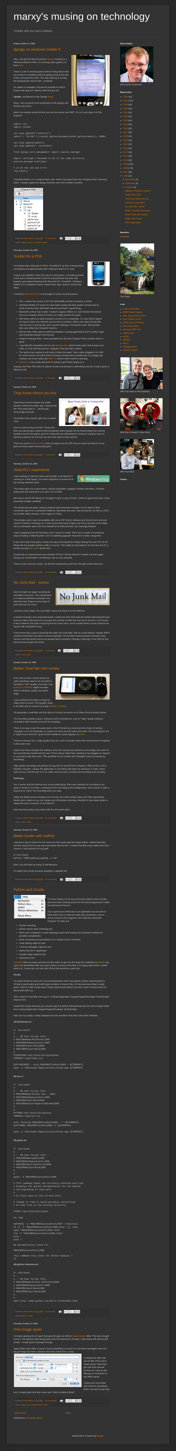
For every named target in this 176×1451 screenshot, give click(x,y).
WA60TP (127, 340)
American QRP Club (132, 329)
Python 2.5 (24, 362)
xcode (30, 1316)
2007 (125, 172)
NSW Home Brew (131, 326)
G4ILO (126, 343)
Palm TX (52, 358)
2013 (125, 148)
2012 (125, 152)
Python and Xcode (29, 889)
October (130, 187)
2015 (125, 140)
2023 (125, 108)
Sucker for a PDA (28, 256)
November (131, 183)
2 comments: (50, 378)
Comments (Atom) (34, 1418)
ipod (23, 822)
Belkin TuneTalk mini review (36, 668)
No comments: (51, 572)
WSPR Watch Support (133, 312)
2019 (125, 124)
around (42, 443)
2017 (125, 132)
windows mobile (40, 242)
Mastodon (124, 236)
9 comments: (50, 1311)
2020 (125, 120)
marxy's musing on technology (82, 16)
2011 (125, 156)
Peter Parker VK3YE (132, 319)
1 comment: (50, 650)
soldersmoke (128, 333)
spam (28, 655)
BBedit (101, 962)
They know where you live (35, 393)
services (34, 443)
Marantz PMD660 (24, 687)
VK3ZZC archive (130, 350)
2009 (125, 164)
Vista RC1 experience (31, 470)
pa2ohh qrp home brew (133, 322)
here (21, 65)
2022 (125, 112)
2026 (125, 97)
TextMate (18, 962)
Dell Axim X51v (32, 294)
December (131, 179)
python (30, 242)
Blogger (100, 1436)
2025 (125, 100)
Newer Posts (20, 1413)
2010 (125, 160)
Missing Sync (61, 345)
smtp (23, 655)
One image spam (28, 1329)
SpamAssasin (79, 1336)
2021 (125, 116)
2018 (125, 128)
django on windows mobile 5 (37, 49)
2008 (125, 168)
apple (23, 1405)
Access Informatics (131, 309)
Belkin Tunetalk (58, 706)
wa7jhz (126, 336)
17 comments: (51, 238)
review (28, 822)
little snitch (34, 548)
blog (50, 96)
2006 (125, 176)
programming (36, 1405)
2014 (125, 144)
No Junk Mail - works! (31, 582)
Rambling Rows (130, 347)
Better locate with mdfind (34, 836)
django (50, 59)
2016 (125, 136)
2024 (125, 104)
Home (68, 1413)
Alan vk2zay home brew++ (135, 316)
